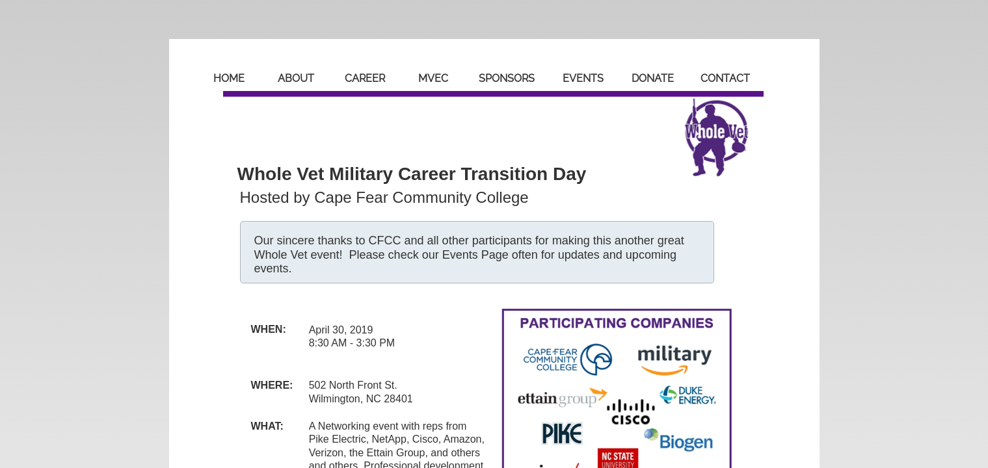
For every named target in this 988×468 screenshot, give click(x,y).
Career (365, 78)
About (296, 78)
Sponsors (507, 78)
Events (583, 78)
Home (229, 78)
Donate (653, 78)
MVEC (433, 78)
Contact (725, 78)
